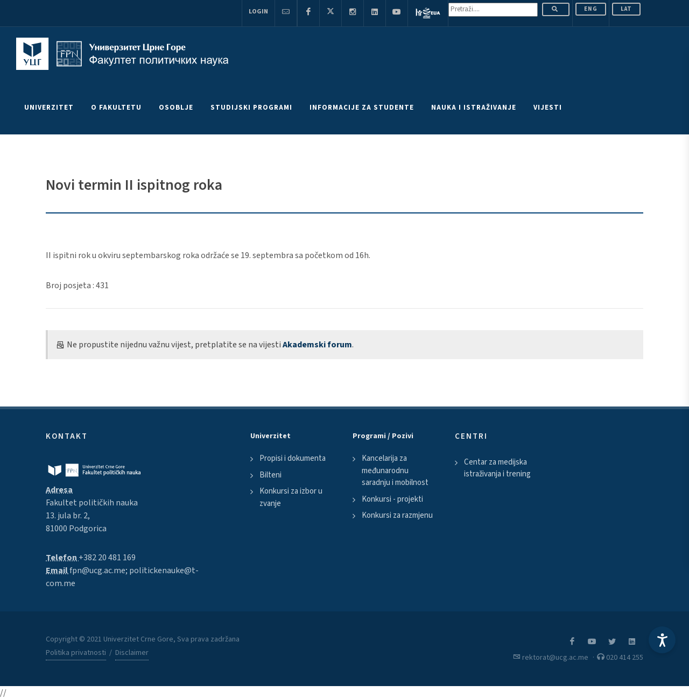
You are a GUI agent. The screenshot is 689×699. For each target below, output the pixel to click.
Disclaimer (132, 652)
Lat (626, 9)
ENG (590, 9)
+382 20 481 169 (107, 558)
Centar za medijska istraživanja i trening (497, 468)
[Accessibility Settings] (662, 639)
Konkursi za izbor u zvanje (290, 497)
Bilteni (270, 475)
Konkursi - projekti (392, 499)
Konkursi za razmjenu (397, 515)
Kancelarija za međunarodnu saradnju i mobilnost (395, 470)
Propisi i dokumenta (292, 458)
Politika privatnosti (76, 652)
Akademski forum (317, 345)
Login (258, 11)
